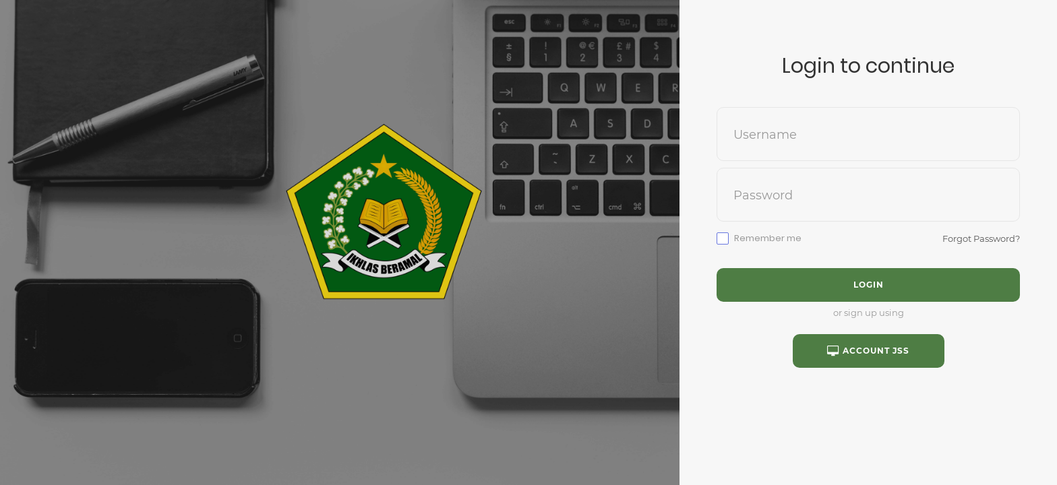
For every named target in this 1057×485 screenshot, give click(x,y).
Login (868, 285)
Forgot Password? (981, 238)
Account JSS (868, 351)
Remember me (768, 238)
